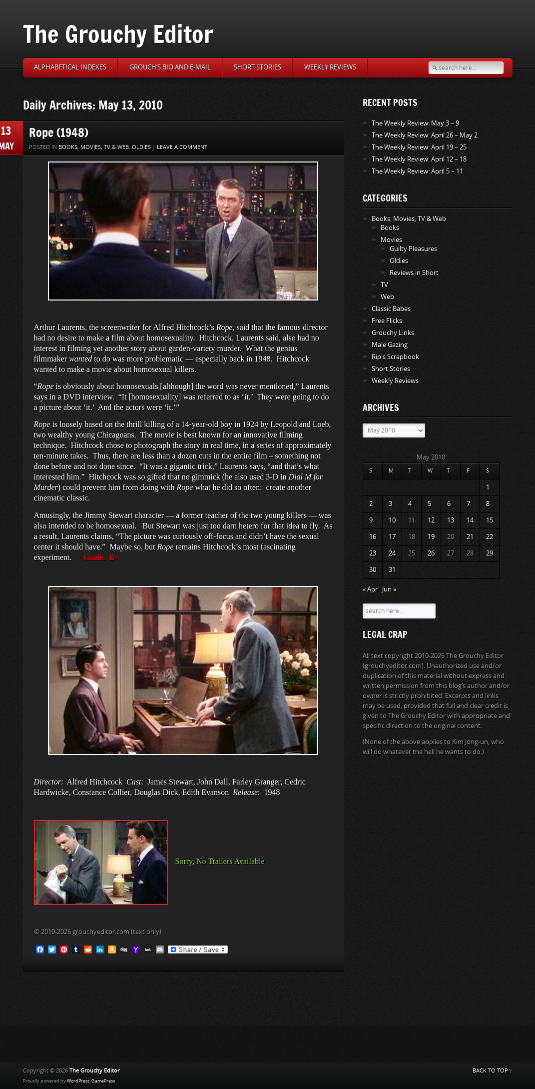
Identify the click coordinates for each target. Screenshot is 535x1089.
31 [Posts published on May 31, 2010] (392, 570)
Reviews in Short (414, 272)
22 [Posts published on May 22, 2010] (489, 536)
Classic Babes (391, 308)
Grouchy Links (393, 332)
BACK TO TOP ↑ (493, 1071)
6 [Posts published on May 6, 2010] (449, 504)
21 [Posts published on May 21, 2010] (470, 536)
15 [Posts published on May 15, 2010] (489, 520)
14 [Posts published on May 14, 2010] (470, 520)
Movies (391, 240)
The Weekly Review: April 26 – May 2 (425, 135)
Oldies (141, 147)
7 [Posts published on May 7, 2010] (468, 504)
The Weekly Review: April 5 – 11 (417, 171)
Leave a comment (182, 147)
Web (387, 296)
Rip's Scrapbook (395, 356)
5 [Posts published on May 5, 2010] (429, 504)
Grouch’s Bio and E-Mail (170, 67)
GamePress (103, 1081)
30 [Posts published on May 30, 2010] (372, 570)
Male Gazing (390, 344)
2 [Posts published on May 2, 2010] (371, 504)
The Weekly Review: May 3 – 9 (415, 123)
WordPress (78, 1081)
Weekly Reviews (330, 67)
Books (390, 228)
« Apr (370, 589)
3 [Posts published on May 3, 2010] (390, 504)
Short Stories (257, 67)
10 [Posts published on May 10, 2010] (392, 520)
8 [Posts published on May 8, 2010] (488, 504)
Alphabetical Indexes (70, 67)
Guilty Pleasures (413, 248)
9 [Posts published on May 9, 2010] (371, 520)
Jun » (389, 589)
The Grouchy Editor (118, 34)
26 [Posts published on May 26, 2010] (431, 553)
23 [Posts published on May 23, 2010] (372, 553)
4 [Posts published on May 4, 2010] (410, 504)
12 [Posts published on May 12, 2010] (431, 520)
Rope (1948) (58, 132)
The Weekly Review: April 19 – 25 (419, 147)
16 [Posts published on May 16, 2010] (372, 536)
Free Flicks (387, 320)
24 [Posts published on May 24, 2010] (392, 553)
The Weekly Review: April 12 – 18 (419, 159)
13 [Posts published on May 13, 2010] (450, 520)
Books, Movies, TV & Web (93, 147)
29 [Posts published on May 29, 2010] (489, 553)
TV (384, 284)
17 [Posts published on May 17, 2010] (392, 536)
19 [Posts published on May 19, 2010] (431, 536)
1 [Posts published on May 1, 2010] (488, 487)
